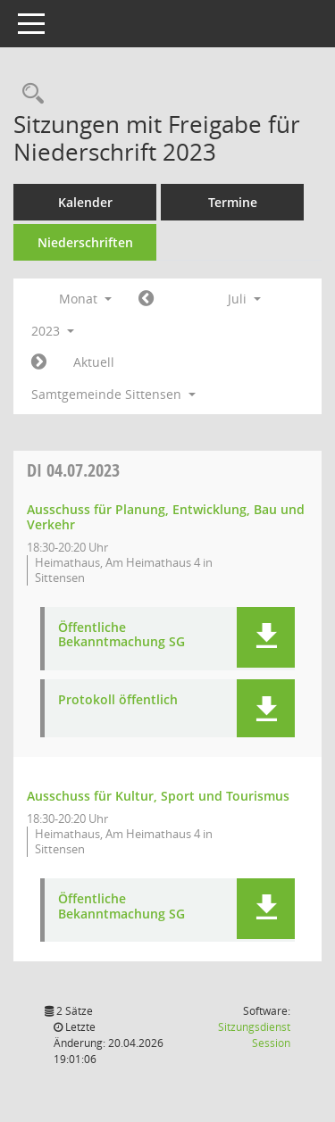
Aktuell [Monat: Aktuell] (93, 361)
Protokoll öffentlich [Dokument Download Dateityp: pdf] (118, 700)
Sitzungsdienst (254, 1035)
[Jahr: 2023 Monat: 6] (146, 299)
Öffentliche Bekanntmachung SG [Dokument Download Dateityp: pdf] (121, 635)
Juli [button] (244, 298)
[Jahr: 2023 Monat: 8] (39, 362)
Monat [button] (85, 298)
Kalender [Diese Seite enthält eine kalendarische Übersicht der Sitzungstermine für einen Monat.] (85, 202)
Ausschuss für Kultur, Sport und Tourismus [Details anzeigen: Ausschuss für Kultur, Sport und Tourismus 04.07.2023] (158, 795)
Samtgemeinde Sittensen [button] (113, 394)
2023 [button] (52, 330)
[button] (266, 637)
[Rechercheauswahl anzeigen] (28, 94)
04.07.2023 (73, 470)
